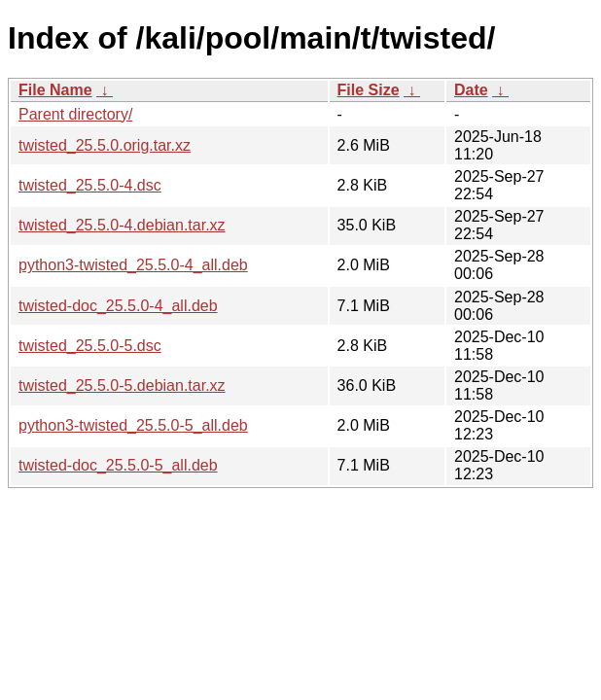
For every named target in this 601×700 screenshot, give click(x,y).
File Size (368, 90)
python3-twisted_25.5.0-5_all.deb (133, 425)
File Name (55, 90)
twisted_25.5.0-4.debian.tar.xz (122, 225)
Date (471, 90)
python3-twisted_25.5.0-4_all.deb (133, 265)
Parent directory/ (75, 114)
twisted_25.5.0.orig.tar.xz (104, 145)
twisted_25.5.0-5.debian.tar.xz (122, 385)
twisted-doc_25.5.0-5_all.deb (118, 465)
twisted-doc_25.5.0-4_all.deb (118, 306)
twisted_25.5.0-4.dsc (89, 185)
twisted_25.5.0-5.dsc (89, 345)
